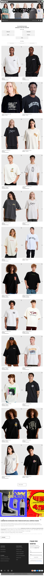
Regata (28, 34)
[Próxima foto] (21, 64)
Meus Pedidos (3, 549)
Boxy (8, 34)
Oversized (28, 31)
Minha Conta (3, 547)
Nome (30, 550)
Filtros (11, 573)
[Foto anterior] (2, 64)
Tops (22, 37)
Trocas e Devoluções (20, 551)
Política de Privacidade (20, 555)
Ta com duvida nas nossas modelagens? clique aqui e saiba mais (22, 26)
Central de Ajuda (19, 547)
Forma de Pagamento (20, 553)
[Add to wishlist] (21, 46)
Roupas (4, 3)
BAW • (2, 3)
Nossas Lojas (18, 557)
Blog (17, 559)
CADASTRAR (36, 557)
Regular (8, 31)
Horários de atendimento (5, 558)
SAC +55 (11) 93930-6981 (4, 556)
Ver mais (21, 484)
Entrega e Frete (19, 549)
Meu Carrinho (3, 551)
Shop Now (4, 514)
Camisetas (7, 3)
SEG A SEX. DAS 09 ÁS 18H (5, 560)
